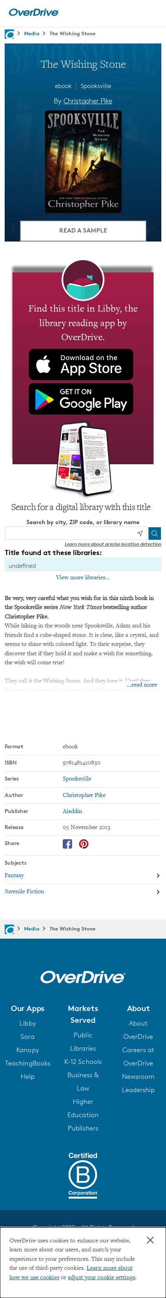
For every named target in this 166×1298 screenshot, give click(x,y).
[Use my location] (140, 533)
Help (28, 1076)
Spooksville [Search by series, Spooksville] (77, 779)
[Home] (34, 14)
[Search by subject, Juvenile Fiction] (83, 892)
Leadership (138, 1090)
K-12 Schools (83, 1061)
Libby (27, 1023)
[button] (28, 1008)
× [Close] (150, 1240)
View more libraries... (83, 578)
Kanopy (27, 1050)
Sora (27, 1036)
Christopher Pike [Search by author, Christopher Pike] (88, 100)
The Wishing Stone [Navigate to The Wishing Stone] (72, 33)
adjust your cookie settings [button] (101, 1278)
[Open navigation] (151, 12)
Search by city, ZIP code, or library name (83, 522)
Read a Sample (83, 230)
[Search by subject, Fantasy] (83, 876)
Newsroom (138, 1076)
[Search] (154, 533)
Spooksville (96, 86)
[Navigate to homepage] (9, 34)
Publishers (83, 1128)
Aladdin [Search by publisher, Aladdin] (73, 812)
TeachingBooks (27, 1063)
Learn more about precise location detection (113, 544)
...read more (142, 685)
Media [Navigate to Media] (31, 33)
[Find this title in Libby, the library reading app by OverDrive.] (83, 368)
